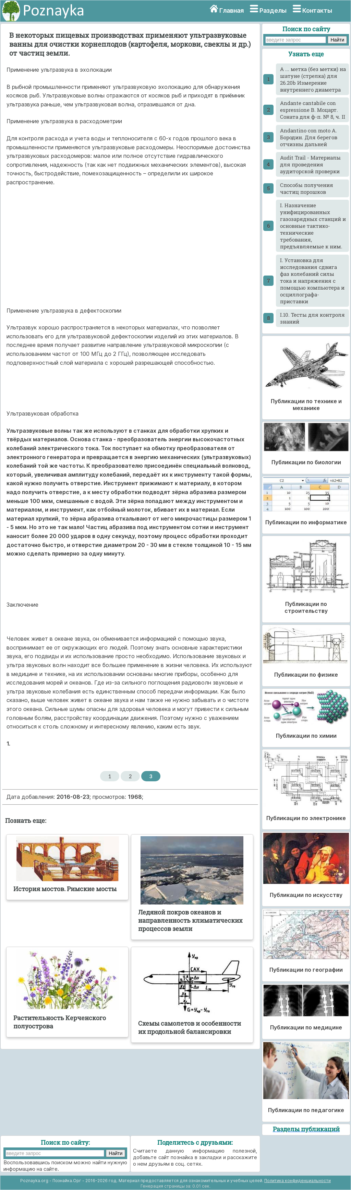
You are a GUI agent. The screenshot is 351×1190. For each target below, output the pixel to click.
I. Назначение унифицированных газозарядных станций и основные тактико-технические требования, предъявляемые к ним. (313, 226)
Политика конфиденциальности (297, 1180)
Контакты (317, 10)
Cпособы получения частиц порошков (306, 188)
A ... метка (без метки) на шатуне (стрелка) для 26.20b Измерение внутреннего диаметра (313, 79)
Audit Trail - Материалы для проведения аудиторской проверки (310, 164)
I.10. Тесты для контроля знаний (312, 318)
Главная (231, 10)
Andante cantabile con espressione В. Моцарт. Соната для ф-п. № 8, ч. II (312, 110)
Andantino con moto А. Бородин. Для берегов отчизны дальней (308, 137)
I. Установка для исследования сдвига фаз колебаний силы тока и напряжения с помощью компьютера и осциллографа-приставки (312, 281)
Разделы (273, 10)
